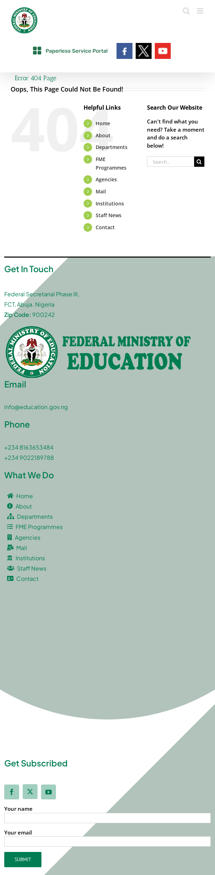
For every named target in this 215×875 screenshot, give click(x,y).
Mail (101, 191)
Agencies (106, 179)
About (103, 135)
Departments (112, 147)
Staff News (108, 215)
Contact (105, 227)
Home (103, 123)
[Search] (199, 161)
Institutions (110, 203)
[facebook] (11, 792)
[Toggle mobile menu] (200, 11)
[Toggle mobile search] (186, 11)
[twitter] (30, 791)
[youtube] (48, 792)
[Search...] (170, 161)
